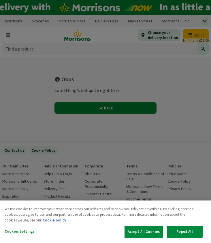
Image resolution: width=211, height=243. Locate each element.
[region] (105, 221)
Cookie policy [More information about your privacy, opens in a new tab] (54, 220)
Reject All (184, 231)
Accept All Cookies (144, 231)
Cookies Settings (20, 231)
